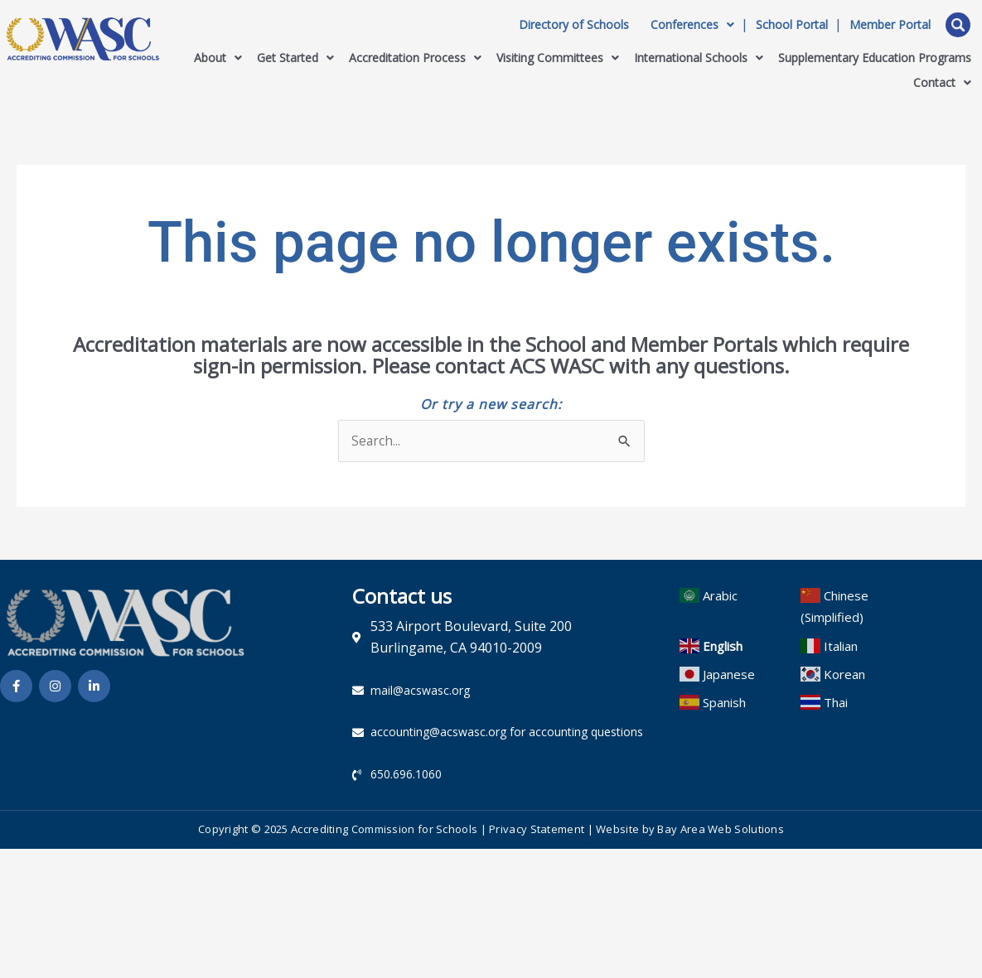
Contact (942, 82)
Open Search (958, 24)
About (218, 57)
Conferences (692, 25)
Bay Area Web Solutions (720, 831)
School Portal (792, 25)
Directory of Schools (574, 25)
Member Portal (890, 25)
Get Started (295, 57)
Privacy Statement (536, 831)
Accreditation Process (415, 57)
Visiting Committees (557, 57)
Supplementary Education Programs (874, 57)
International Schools (698, 57)
